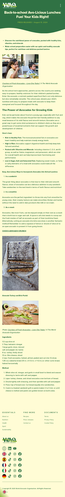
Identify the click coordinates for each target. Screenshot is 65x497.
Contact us (27, 423)
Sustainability (6, 430)
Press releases (28, 420)
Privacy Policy (49, 420)
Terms (46, 416)
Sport (4, 426)
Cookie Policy (49, 423)
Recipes (26, 416)
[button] (60, 5)
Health (4, 423)
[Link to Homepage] (9, 5)
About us (5, 416)
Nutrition (5, 420)
